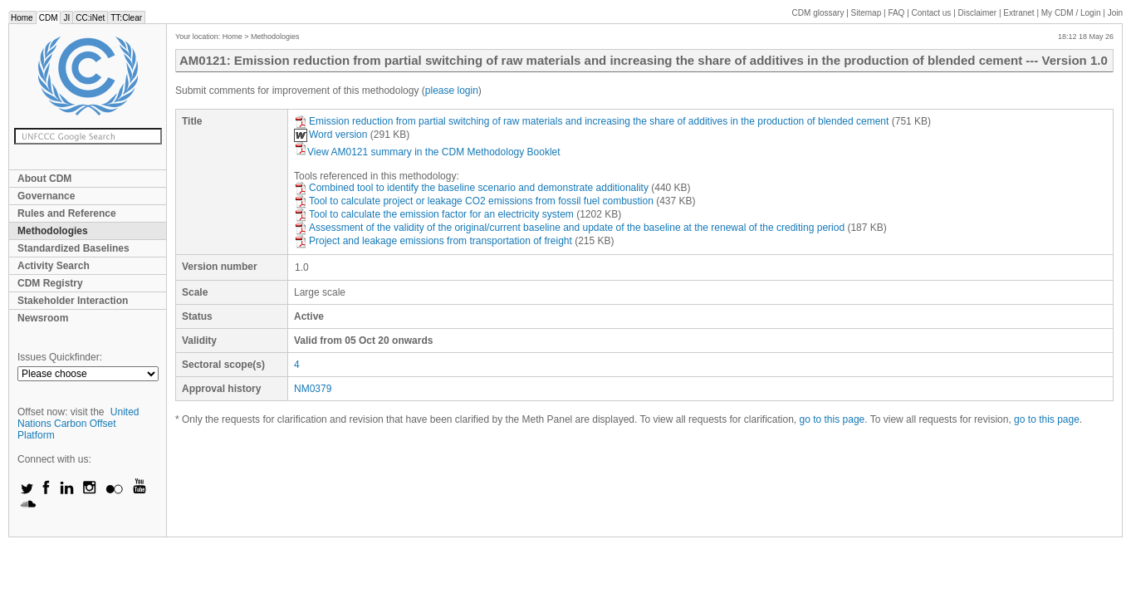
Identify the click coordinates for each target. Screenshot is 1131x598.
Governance (46, 196)
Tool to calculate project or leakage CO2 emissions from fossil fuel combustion (474, 201)
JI (66, 17)
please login (451, 90)
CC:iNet (90, 17)
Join (1115, 12)
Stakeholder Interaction (72, 300)
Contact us (932, 12)
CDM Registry (50, 283)
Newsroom (42, 318)
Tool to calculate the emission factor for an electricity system (434, 214)
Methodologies (52, 231)
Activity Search (53, 266)
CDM (48, 17)
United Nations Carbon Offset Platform (78, 423)
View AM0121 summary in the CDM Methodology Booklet (427, 152)
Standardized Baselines (73, 248)
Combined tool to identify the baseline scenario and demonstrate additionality (471, 188)
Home (22, 17)
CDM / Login (1072, 12)
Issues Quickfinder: (59, 357)
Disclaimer (977, 12)
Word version (330, 134)
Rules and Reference (66, 213)
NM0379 (312, 389)
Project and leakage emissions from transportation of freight (433, 241)
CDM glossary (818, 12)
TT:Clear (126, 17)
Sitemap (866, 12)
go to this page (832, 419)
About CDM (44, 178)
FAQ (896, 12)
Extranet (1018, 12)
